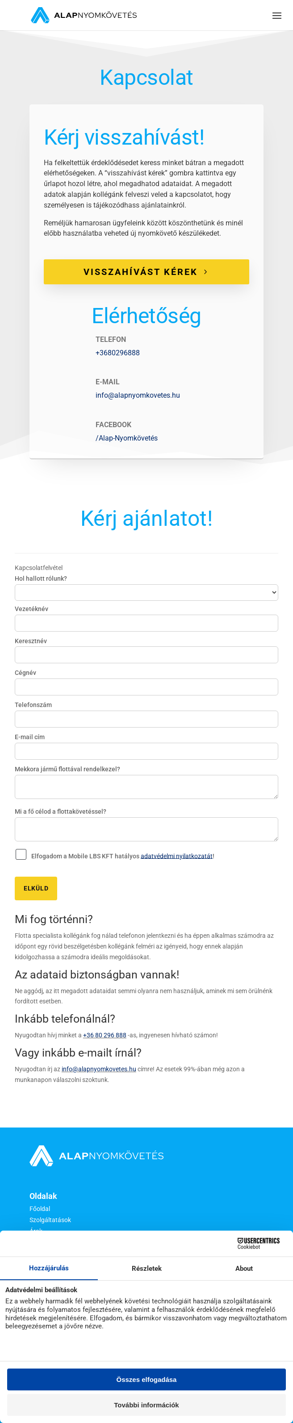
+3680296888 (118, 353)
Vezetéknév (31, 608)
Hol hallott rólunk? (41, 578)
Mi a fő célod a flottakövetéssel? (60, 811)
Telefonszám (33, 704)
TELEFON (111, 339)
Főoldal (39, 1208)
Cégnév (25, 672)
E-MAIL (108, 382)
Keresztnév (31, 641)
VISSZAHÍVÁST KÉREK (141, 271)
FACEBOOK (113, 424)
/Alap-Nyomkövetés (127, 438)
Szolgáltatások (50, 1219)
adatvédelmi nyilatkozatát (177, 855)
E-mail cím (30, 737)
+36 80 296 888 (104, 1035)
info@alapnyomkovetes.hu (138, 395)
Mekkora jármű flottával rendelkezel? (67, 769)
